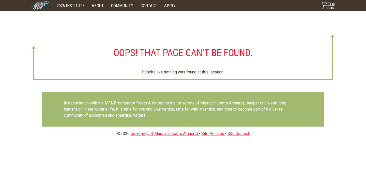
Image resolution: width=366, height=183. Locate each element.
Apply (170, 5)
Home (40, 5)
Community (122, 5)
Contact (149, 5)
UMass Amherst (328, 5)
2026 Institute (71, 5)
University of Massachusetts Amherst (165, 133)
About (98, 5)
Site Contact (238, 133)
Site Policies (213, 133)
